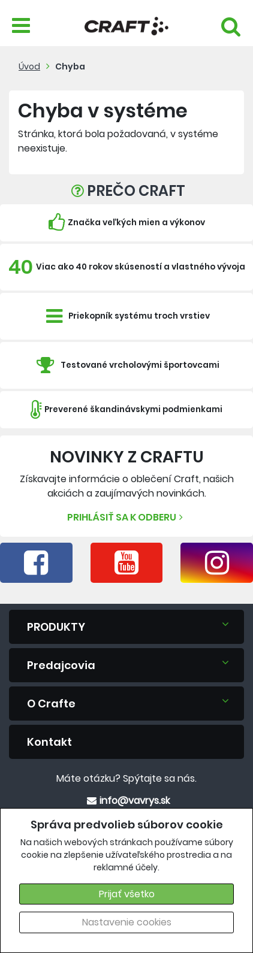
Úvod (29, 66)
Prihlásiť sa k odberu (126, 517)
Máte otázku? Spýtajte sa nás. (126, 778)
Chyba (70, 66)
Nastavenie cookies (126, 922)
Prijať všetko (127, 894)
